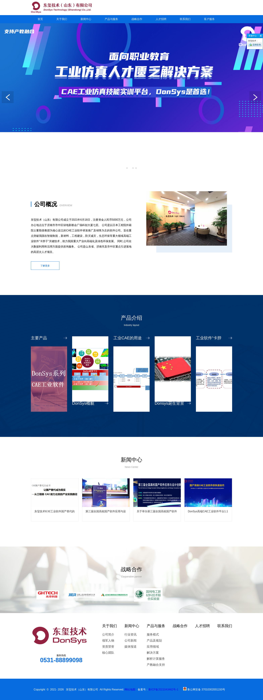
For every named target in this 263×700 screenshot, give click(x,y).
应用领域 (153, 646)
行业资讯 (130, 634)
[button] (127, 168)
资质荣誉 (108, 646)
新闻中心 (86, 19)
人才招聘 (161, 19)
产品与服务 (111, 19)
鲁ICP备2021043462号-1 (163, 689)
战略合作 (137, 19)
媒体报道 (130, 646)
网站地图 (130, 689)
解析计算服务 (156, 658)
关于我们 (61, 19)
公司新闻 (130, 640)
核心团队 (108, 652)
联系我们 (185, 19)
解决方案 (153, 652)
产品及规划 (154, 640)
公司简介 (108, 634)
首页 (40, 19)
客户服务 (209, 19)
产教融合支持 (156, 664)
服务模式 (153, 634)
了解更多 (45, 265)
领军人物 (108, 640)
